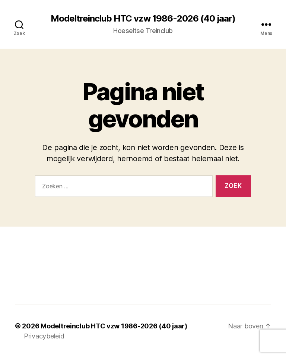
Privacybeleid (44, 336)
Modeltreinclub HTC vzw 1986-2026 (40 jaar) (143, 18)
